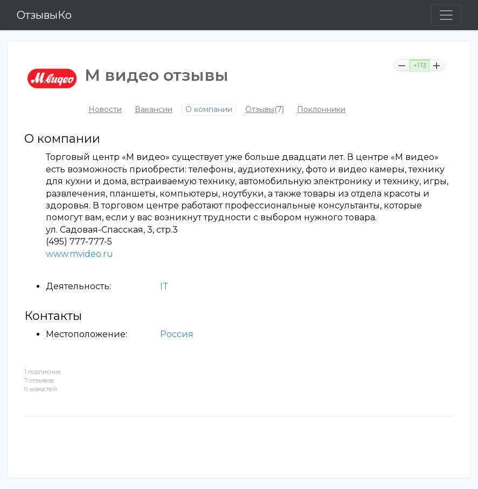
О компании (208, 109)
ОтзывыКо (44, 15)
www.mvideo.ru (79, 254)
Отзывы (259, 109)
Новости (105, 109)
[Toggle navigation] (446, 15)
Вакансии (153, 109)
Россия (176, 334)
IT (164, 286)
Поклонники (321, 109)
